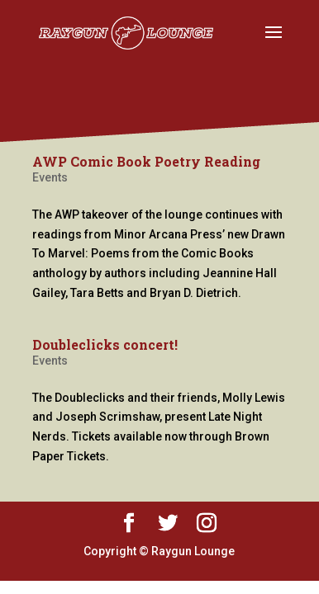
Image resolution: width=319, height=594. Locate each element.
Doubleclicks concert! (105, 344)
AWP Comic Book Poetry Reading (146, 161)
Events (50, 177)
